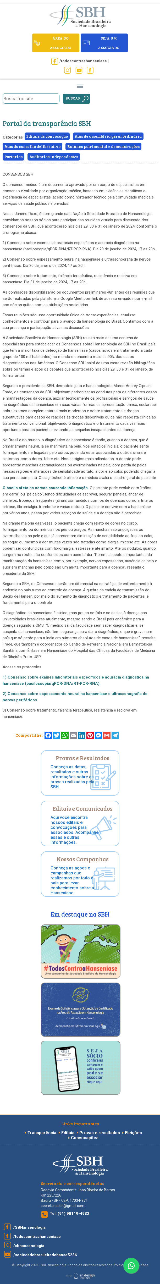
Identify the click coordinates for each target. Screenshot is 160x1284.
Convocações (84, 1137)
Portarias (13, 156)
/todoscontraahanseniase (37, 1236)
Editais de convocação (47, 136)
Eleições (133, 1132)
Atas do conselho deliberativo (32, 146)
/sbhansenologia (28, 1245)
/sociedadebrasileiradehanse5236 (45, 1255)
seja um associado (108, 43)
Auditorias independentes (53, 156)
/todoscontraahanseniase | (84, 61)
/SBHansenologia (29, 1227)
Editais (67, 1132)
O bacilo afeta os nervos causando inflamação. (46, 488)
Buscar (73, 98)
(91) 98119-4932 (73, 1213)
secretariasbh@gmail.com (62, 1206)
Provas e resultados (100, 1132)
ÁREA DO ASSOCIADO (60, 43)
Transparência (42, 1132)
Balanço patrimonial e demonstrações (103, 146)
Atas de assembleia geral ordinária (108, 136)
